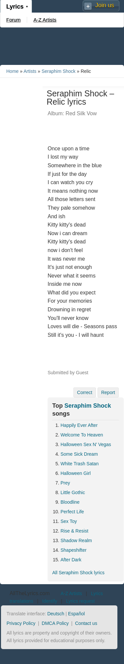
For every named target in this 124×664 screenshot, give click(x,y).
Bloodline (70, 502)
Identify (49, 601)
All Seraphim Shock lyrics (78, 572)
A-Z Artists (44, 20)
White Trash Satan (80, 463)
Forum (13, 20)
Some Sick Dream (79, 454)
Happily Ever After (79, 425)
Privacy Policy (21, 623)
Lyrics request (80, 601)
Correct (84, 392)
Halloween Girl (76, 473)
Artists (29, 71)
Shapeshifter (74, 550)
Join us (104, 5)
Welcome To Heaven (82, 434)
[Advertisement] (62, 45)
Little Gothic (73, 492)
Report (108, 392)
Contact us (86, 623)
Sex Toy (69, 521)
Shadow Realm (76, 540)
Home (12, 71)
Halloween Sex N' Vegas (86, 444)
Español (76, 613)
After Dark (71, 559)
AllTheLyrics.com (30, 593)
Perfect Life (72, 511)
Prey (65, 482)
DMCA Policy (55, 623)
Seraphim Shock (59, 71)
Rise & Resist (74, 531)
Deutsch (55, 613)
